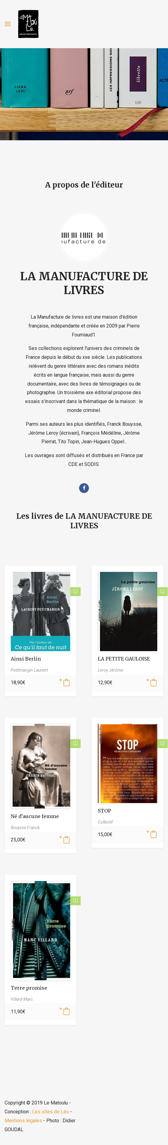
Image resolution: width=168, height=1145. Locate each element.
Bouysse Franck (25, 827)
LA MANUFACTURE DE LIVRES (84, 283)
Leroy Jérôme (110, 670)
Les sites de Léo (50, 1112)
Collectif (105, 822)
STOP (104, 811)
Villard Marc (22, 999)
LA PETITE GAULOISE (124, 659)
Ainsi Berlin (26, 659)
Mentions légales (23, 1121)
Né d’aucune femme (35, 816)
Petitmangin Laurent (29, 670)
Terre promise (29, 988)
